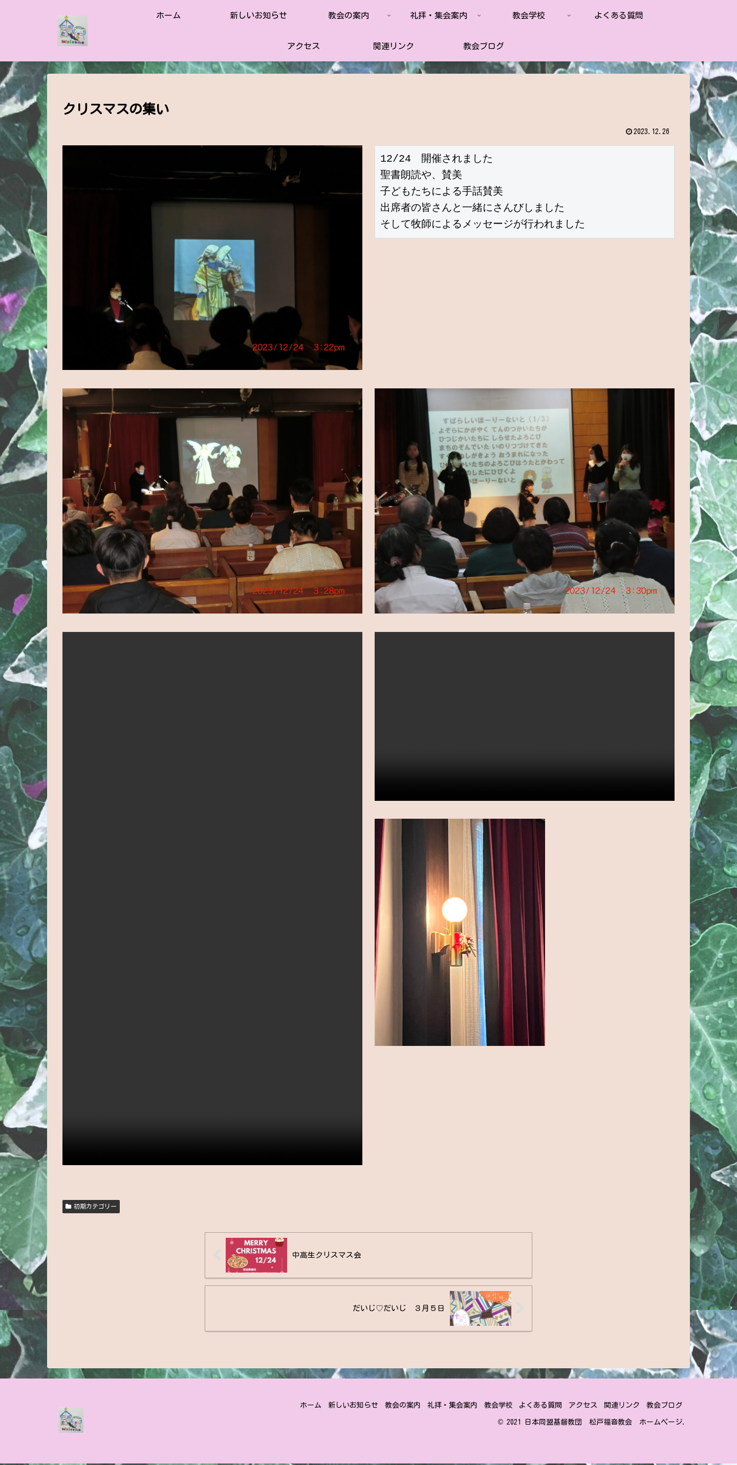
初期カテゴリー (91, 1206)
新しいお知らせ (322, 1406)
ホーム (275, 1406)
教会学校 (479, 1406)
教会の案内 (376, 1406)
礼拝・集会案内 (429, 1406)
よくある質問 (526, 1406)
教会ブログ (662, 1406)
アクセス (572, 1406)
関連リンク (616, 1406)
